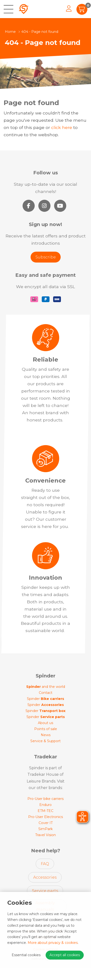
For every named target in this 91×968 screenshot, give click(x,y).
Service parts (45, 891)
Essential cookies (26, 955)
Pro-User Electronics (45, 817)
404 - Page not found (39, 31)
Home (10, 31)
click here (61, 127)
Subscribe (45, 257)
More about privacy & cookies (53, 942)
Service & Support (45, 741)
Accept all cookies (65, 955)
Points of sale (45, 729)
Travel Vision (45, 835)
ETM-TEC (45, 811)
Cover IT (46, 823)
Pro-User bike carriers (45, 799)
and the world (45, 686)
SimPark (45, 829)
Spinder (45, 699)
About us (45, 723)
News (45, 735)
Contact (45, 692)
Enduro (45, 805)
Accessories (45, 877)
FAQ (45, 863)
